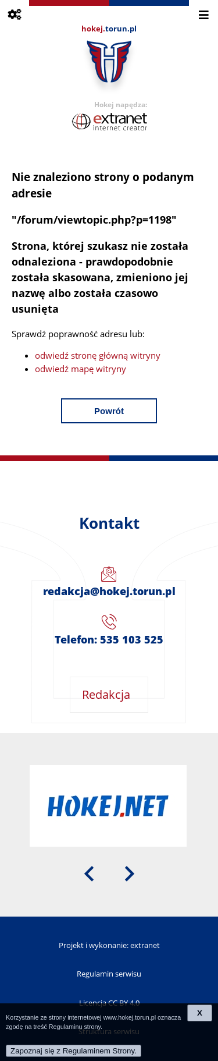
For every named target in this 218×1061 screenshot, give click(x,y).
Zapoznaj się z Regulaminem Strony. (73, 1050)
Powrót (109, 411)
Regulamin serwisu (109, 973)
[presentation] (88, 872)
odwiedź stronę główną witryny (97, 355)
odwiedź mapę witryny (80, 368)
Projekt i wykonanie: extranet (109, 945)
